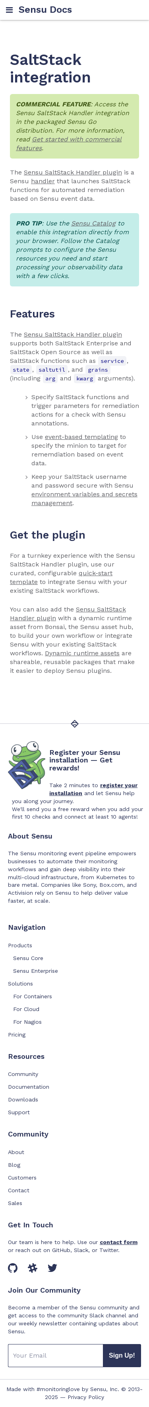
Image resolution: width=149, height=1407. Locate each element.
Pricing (16, 1034)
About (16, 1152)
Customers (22, 1177)
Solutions (20, 983)
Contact (18, 1190)
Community (23, 1074)
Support (19, 1112)
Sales (15, 1203)
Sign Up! (122, 1355)
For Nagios (27, 1022)
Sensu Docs (45, 9)
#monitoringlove (58, 1389)
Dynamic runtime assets (82, 653)
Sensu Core (28, 958)
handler (43, 181)
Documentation (28, 1087)
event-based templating (81, 437)
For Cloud (26, 1009)
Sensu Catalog (93, 223)
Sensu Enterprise (35, 971)
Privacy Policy (86, 1397)
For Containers (32, 996)
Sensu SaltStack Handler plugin (73, 172)
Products (20, 945)
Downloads (23, 1099)
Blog (14, 1165)
